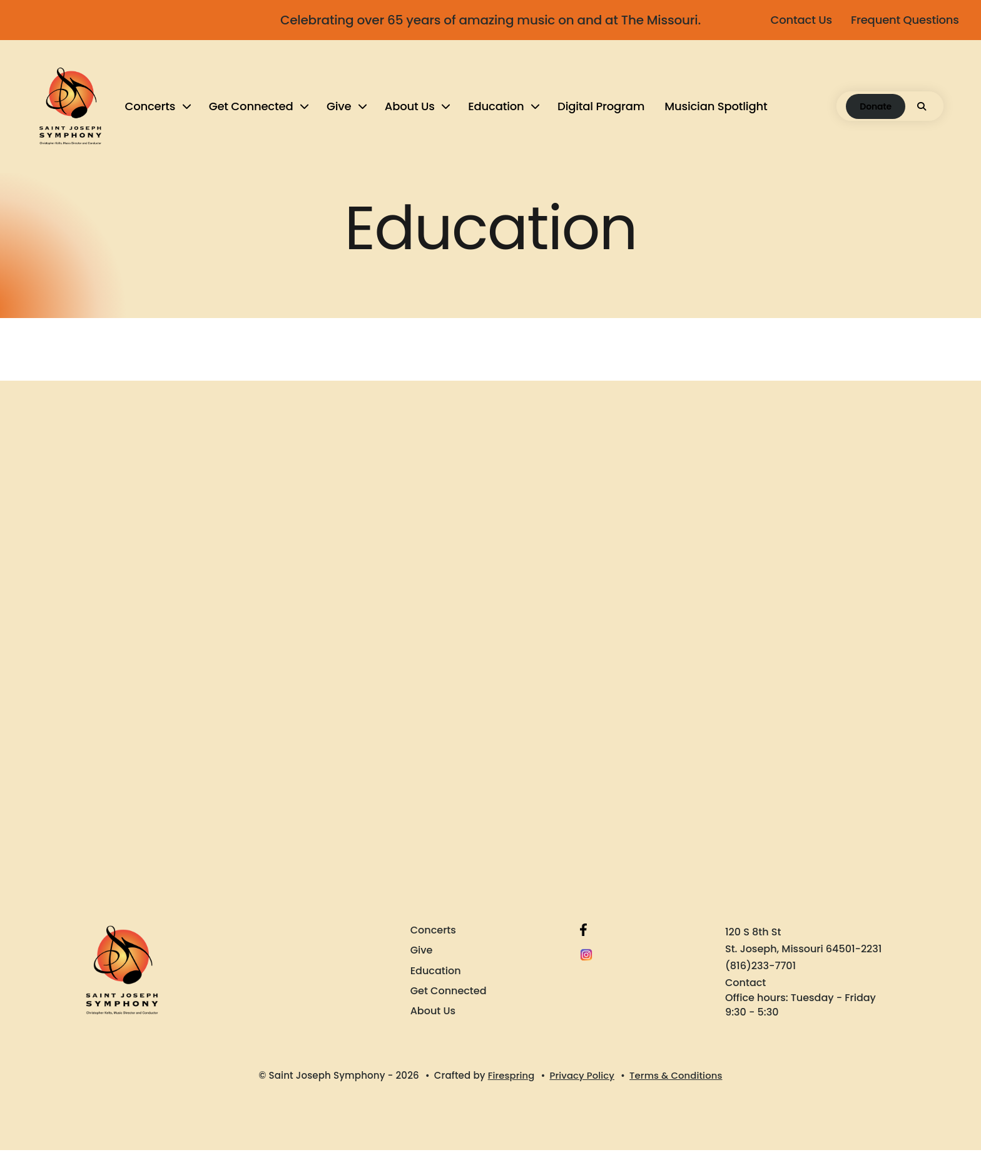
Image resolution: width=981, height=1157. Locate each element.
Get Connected (251, 109)
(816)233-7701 (760, 972)
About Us (410, 109)
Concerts (150, 109)
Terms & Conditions (676, 1082)
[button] (921, 109)
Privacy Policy (581, 1082)
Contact (745, 989)
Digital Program (601, 109)
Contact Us (798, 20)
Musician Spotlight (716, 109)
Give (339, 109)
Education (496, 109)
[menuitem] (157, 109)
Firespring (510, 1082)
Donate (876, 109)
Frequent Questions (902, 20)
